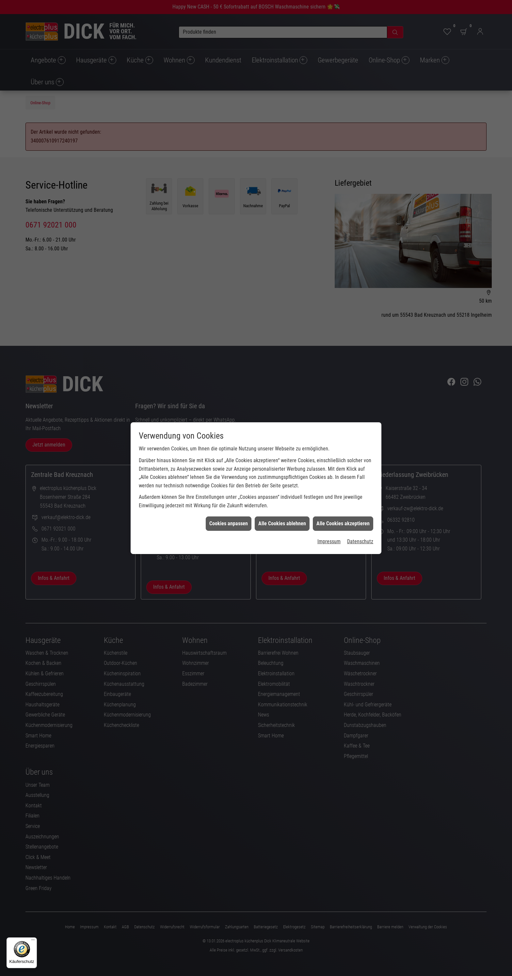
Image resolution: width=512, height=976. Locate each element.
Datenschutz (360, 514)
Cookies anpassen (228, 495)
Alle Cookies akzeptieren (343, 495)
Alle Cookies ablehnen (282, 495)
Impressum (329, 514)
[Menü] (33, 941)
